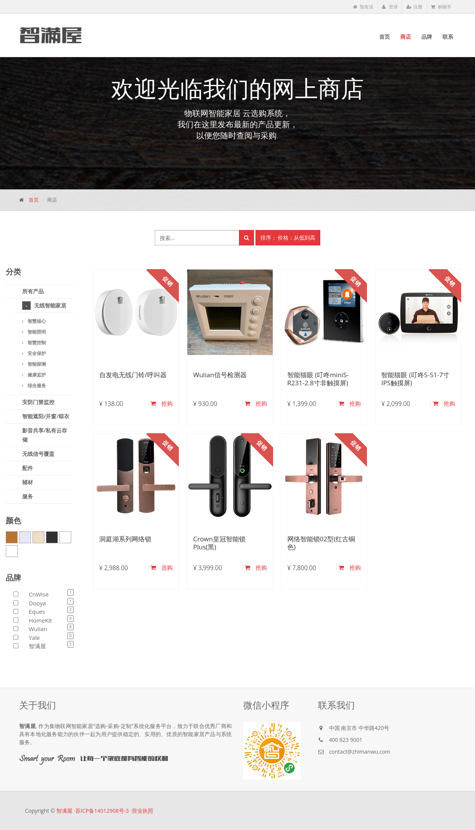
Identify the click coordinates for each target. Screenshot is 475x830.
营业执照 (142, 810)
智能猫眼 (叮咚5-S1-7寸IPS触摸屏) (415, 378)
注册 (414, 6)
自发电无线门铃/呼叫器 (133, 374)
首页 (34, 199)
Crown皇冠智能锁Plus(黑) (219, 542)
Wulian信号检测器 (220, 374)
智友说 (363, 6)
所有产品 (33, 291)
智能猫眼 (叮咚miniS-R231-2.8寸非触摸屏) (318, 378)
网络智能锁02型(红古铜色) (321, 542)
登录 (390, 6)
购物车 (441, 6)
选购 (162, 567)
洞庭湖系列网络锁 (125, 538)
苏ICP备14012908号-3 (102, 810)
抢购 (162, 403)
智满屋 (64, 810)
